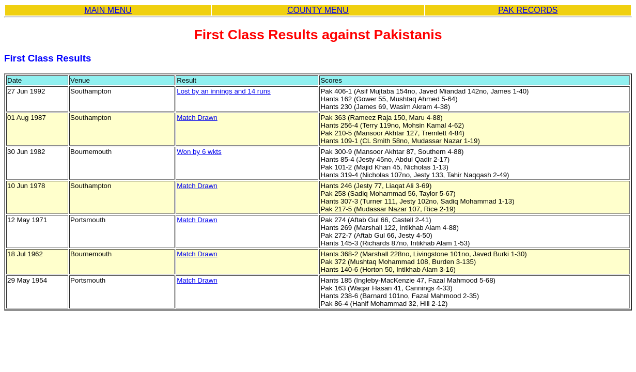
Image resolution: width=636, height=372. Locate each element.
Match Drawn (197, 117)
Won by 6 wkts (199, 152)
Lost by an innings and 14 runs (224, 91)
